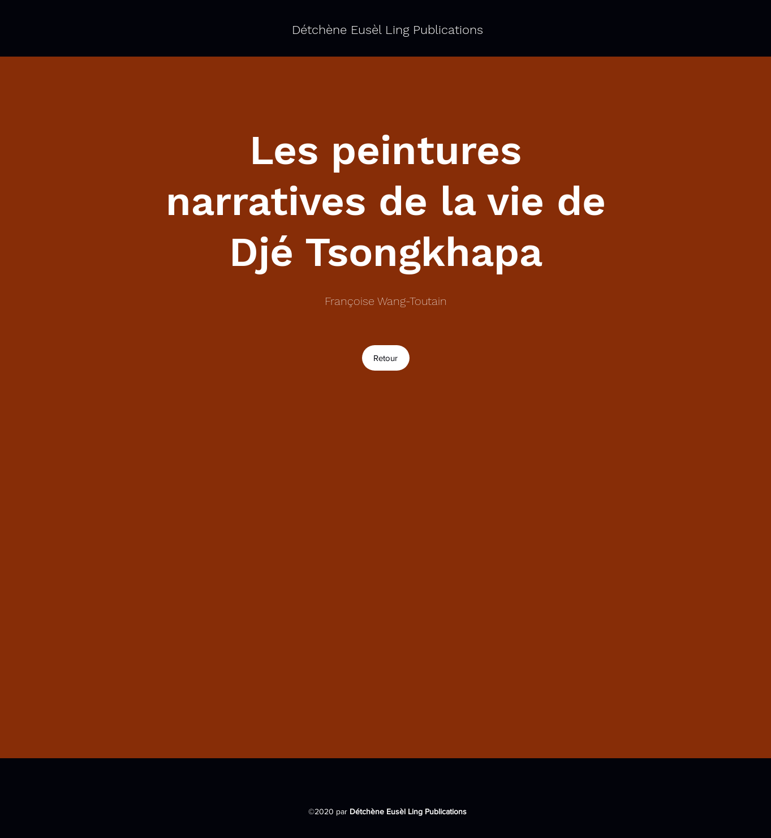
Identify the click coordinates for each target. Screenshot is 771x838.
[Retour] (386, 358)
